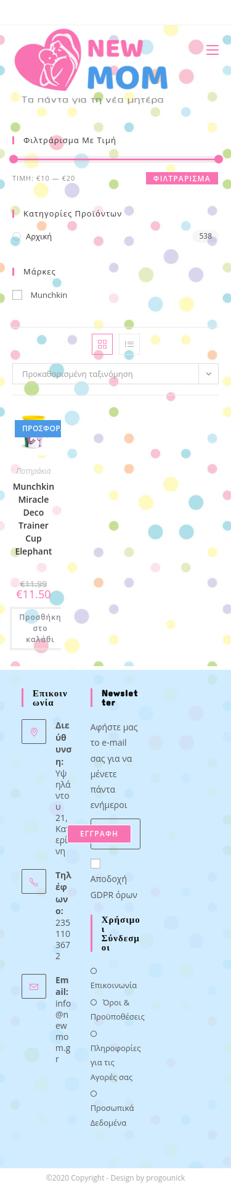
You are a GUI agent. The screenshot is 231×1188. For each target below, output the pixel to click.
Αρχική (39, 236)
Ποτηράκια (34, 471)
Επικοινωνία (114, 985)
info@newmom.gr (63, 1031)
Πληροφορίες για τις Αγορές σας (116, 1062)
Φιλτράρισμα (182, 178)
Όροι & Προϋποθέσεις (118, 1009)
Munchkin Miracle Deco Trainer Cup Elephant (33, 519)
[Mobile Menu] (208, 50)
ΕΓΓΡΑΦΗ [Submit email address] (99, 833)
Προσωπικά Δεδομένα (112, 1115)
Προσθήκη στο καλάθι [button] (40, 628)
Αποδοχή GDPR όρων (114, 880)
